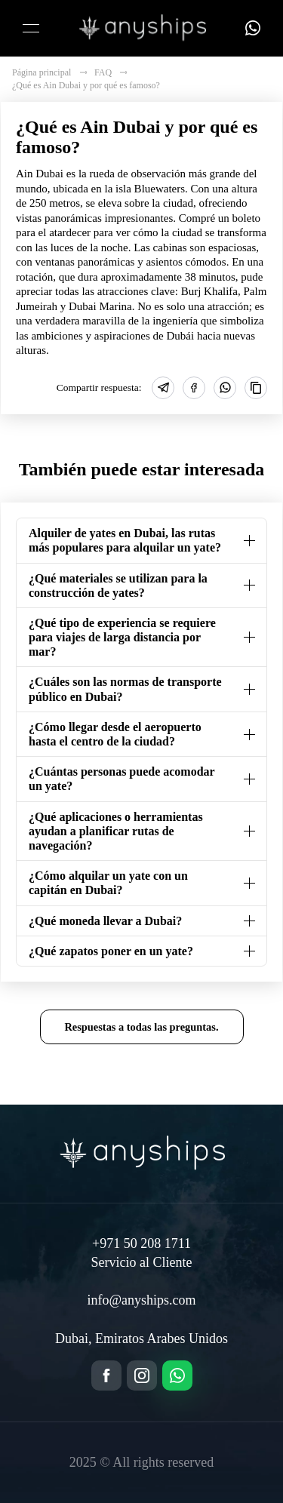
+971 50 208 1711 (141, 1243)
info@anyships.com (141, 1300)
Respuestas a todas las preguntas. (141, 1027)
